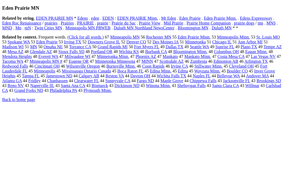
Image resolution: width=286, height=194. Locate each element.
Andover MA (257, 76)
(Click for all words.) (85, 37)
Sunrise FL (224, 46)
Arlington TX (256, 61)
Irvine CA (179, 66)
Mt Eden (168, 18)
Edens (82, 18)
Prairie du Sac (123, 23)
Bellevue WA (228, 76)
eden (95, 18)
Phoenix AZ (146, 56)
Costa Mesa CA (231, 56)
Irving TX (72, 42)
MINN (147, 61)
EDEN (108, 18)
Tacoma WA (12, 61)
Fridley (34, 80)
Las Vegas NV (263, 56)
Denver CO (136, 42)
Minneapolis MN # (46, 61)
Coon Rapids (153, 66)
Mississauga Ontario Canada (86, 71)
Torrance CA (80, 46)
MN (33, 46)
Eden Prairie (190, 18)
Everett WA (48, 56)
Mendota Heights (17, 56)
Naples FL (202, 76)
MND (7, 28)
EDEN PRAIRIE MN (54, 18)
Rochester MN (158, 37)
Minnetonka (195, 42)
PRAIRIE (85, 23)
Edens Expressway (256, 18)
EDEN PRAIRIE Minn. (137, 18)
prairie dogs (244, 23)
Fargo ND (145, 80)
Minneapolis (44, 71)
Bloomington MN (193, 28)
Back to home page (18, 99)
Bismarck (100, 85)
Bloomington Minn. (190, 51)
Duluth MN (221, 28)
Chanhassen (57, 80)
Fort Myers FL (146, 46)
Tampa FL (30, 76)
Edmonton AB (225, 61)
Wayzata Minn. (207, 71)
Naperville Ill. (42, 85)
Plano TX (249, 46)
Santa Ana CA (73, 85)
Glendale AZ (41, 51)
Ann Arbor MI (250, 42)
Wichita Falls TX (171, 76)
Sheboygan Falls (191, 85)
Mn (18, 28)
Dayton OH (140, 76)
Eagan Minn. (256, 51)
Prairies (67, 23)
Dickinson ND (126, 85)
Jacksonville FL (236, 80)
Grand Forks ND (28, 90)
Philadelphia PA (63, 90)
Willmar (252, 85)
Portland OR (101, 51)
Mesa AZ (15, 51)
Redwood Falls (15, 66)
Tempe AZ (272, 46)
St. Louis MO (268, 37)
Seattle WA (199, 46)
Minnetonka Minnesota (115, 61)
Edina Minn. (160, 71)
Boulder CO (237, 71)
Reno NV (16, 85)
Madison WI (13, 46)
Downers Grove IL (104, 42)
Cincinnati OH (47, 66)
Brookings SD (268, 80)
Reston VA (115, 76)
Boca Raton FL (130, 71)
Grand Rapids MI (112, 46)
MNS (271, 23)
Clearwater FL (86, 80)
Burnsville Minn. (121, 66)
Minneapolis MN (125, 37)
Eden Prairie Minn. (220, 18)
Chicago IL (221, 42)
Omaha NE (53, 46)
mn (260, 23)
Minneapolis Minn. (233, 37)
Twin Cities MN (48, 28)
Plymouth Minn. (98, 90)
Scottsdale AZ (172, 61)
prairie (102, 23)
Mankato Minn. (197, 56)
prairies (51, 23)
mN (28, 28)
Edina (183, 71)
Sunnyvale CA (117, 80)
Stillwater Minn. (208, 66)
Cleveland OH (241, 66)
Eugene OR (79, 61)
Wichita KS (129, 51)
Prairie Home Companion (209, 23)
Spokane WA (19, 42)
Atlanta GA (12, 80)
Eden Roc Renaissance (21, 23)
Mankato (170, 56)
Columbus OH (226, 51)
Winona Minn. (158, 85)
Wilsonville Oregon (83, 66)
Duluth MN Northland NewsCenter (144, 28)
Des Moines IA (166, 42)
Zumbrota (198, 61)
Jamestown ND (59, 76)
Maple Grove (171, 80)
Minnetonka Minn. (113, 56)
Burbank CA (156, 51)
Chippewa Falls (203, 80)
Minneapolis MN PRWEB (88, 28)
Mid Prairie (173, 23)
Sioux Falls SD (71, 51)
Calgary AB (89, 76)
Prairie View (149, 23)
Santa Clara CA (225, 85)
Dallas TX (174, 46)
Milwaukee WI (77, 56)
